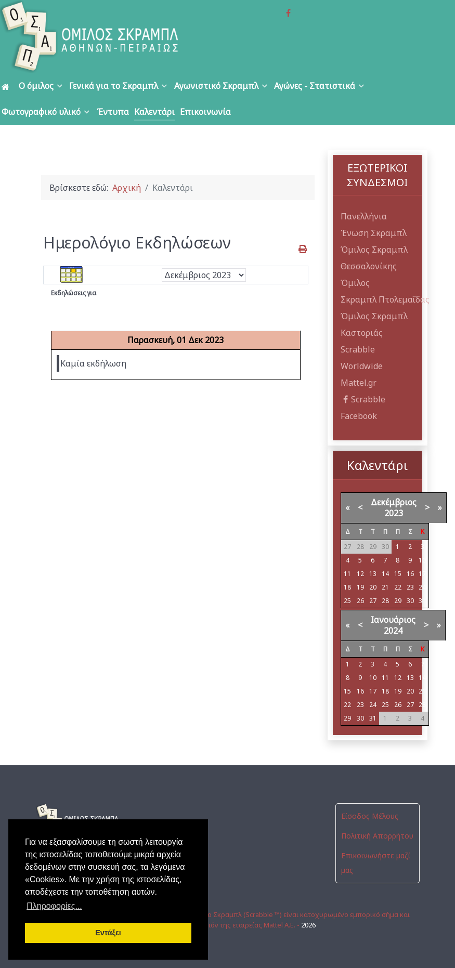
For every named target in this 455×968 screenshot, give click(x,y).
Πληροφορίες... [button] (54, 905)
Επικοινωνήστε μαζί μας (375, 863)
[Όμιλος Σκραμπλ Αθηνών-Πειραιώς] (91, 36)
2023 (393, 513)
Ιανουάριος (393, 619)
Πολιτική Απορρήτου (377, 836)
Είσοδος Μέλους (369, 816)
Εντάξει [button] (108, 932)
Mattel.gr (358, 382)
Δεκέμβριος (394, 502)
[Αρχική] (7, 86)
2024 (393, 630)
